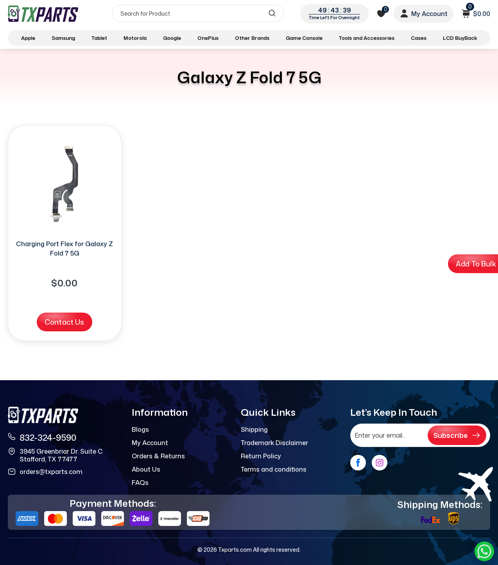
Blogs (140, 429)
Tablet (99, 37)
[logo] (44, 13)
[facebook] (358, 462)
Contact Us (64, 322)
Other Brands (252, 37)
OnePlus (208, 37)
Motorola (135, 37)
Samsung (63, 37)
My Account (150, 443)
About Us (146, 469)
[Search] (198, 13)
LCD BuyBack (460, 37)
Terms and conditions (273, 469)
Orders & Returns (158, 456)
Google (172, 37)
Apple (28, 37)
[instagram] (379, 462)
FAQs (140, 482)
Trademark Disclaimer (274, 443)
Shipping (254, 429)
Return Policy (261, 456)
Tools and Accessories (366, 37)
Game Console (304, 37)
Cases (418, 37)
